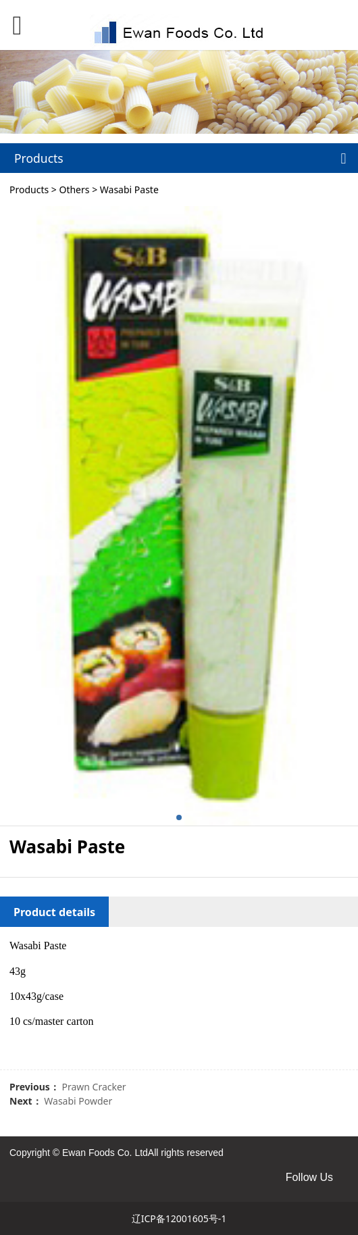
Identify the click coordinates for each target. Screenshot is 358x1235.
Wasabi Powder (78, 1100)
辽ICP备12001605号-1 (179, 1218)
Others (74, 189)
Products (29, 189)
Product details (54, 912)
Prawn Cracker (93, 1086)
